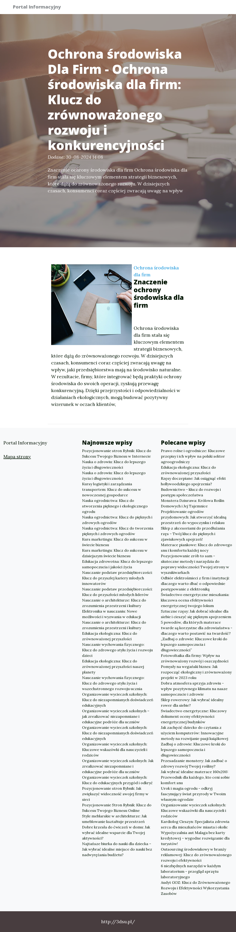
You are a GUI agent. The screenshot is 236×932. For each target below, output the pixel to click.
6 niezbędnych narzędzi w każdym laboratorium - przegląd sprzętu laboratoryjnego (191, 871)
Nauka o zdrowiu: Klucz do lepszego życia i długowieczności (114, 464)
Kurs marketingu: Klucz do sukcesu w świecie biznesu (115, 542)
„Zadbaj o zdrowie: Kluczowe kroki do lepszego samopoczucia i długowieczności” (194, 644)
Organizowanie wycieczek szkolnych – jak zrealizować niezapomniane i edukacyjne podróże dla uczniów (115, 716)
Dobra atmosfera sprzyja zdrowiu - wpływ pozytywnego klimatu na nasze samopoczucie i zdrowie (194, 689)
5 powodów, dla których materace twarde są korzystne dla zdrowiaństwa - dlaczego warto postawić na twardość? (196, 628)
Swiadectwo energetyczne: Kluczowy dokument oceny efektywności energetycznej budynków (194, 716)
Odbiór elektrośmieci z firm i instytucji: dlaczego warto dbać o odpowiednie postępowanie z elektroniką (195, 583)
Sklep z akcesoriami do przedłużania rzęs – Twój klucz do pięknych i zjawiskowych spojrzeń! (193, 534)
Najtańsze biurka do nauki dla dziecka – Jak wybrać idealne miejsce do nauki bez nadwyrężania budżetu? (117, 849)
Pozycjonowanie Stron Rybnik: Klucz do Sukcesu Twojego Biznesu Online (116, 808)
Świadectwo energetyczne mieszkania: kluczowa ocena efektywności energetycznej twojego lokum (195, 600)
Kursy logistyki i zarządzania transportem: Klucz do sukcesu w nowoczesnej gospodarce (111, 489)
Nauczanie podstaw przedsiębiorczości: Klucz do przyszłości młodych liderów (117, 592)
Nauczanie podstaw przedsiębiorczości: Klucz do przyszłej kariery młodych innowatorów (117, 578)
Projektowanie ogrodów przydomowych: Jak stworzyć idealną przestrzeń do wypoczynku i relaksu (193, 517)
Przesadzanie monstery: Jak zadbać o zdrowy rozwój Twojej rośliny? (194, 763)
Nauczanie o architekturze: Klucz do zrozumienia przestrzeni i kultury (114, 603)
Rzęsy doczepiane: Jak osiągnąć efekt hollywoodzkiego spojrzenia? (193, 481)
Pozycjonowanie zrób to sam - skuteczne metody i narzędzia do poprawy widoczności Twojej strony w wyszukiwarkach (195, 564)
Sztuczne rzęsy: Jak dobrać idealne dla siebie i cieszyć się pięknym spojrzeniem (196, 614)
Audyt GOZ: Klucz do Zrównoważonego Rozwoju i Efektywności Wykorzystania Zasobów (195, 888)
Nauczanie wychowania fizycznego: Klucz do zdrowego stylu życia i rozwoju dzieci (117, 650)
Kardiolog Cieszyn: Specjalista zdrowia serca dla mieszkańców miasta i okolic (195, 824)
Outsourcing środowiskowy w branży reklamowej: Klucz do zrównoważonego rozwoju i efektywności (196, 855)
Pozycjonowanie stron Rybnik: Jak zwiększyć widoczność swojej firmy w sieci (115, 794)
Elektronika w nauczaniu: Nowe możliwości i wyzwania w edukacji (111, 614)
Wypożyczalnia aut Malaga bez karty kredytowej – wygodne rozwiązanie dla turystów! (195, 838)
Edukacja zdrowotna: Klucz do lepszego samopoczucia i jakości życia (117, 564)
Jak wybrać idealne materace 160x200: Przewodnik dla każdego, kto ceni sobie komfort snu (195, 777)
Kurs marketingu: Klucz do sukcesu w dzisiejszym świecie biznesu (115, 553)
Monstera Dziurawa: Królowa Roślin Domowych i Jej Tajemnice (192, 503)
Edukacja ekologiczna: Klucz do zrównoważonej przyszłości (109, 636)
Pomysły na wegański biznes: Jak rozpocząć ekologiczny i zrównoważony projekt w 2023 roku (196, 672)
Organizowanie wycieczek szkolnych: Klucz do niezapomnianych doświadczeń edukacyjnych (117, 700)
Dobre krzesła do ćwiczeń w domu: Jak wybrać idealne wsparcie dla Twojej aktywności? (116, 832)
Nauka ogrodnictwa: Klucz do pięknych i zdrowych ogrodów (117, 520)
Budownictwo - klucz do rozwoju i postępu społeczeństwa (191, 492)
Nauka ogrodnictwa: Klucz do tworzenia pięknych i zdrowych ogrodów (117, 531)
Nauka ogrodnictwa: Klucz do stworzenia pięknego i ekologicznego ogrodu (115, 506)
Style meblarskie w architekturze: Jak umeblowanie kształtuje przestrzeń (114, 819)
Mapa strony (17, 456)
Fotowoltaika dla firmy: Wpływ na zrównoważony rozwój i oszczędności (194, 658)
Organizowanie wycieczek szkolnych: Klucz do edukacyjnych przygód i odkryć (117, 780)
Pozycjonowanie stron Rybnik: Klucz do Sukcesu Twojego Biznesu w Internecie (116, 453)
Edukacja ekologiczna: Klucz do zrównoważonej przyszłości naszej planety (113, 666)
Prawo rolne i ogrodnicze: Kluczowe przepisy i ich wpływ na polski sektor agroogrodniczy (193, 456)
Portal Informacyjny (39, 7)
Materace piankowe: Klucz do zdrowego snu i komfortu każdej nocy (196, 547)
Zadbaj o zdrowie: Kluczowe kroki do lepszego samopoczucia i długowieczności (193, 749)
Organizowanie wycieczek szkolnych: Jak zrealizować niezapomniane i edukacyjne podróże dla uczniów (117, 766)
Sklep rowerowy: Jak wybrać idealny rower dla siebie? (192, 702)
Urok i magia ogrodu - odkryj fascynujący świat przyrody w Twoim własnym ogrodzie (193, 794)
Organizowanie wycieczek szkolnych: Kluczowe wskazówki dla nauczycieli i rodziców (114, 749)
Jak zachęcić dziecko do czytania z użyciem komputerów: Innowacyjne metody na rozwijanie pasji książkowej (194, 733)
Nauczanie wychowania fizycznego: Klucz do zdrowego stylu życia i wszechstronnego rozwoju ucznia (113, 683)
